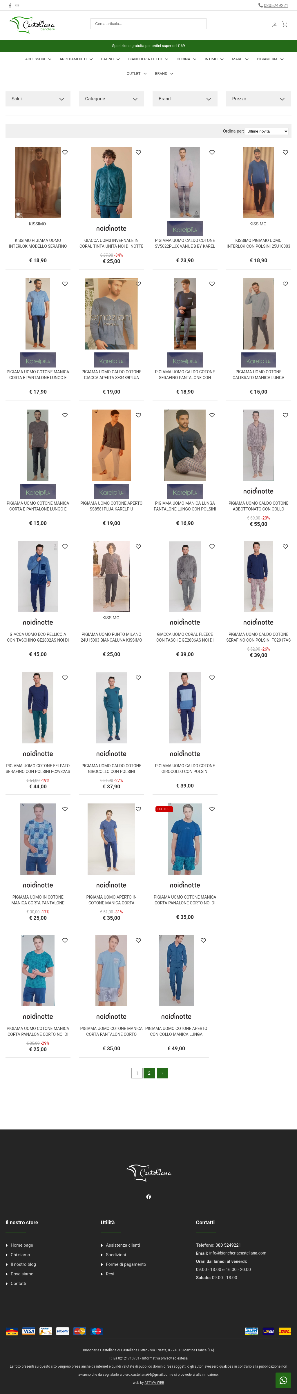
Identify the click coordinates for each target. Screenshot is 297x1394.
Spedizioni (116, 1254)
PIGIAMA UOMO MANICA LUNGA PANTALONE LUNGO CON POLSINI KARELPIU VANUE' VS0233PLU (185, 509)
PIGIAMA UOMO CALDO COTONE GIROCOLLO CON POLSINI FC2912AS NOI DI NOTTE (112, 771)
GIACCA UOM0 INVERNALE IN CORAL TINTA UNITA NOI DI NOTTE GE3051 (111, 246)
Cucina (183, 59)
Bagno (107, 59)
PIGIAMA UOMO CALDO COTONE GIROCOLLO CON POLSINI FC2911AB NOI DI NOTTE (185, 771)
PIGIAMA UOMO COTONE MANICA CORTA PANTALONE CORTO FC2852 (111, 1034)
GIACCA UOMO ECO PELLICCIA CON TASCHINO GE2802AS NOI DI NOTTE (38, 640)
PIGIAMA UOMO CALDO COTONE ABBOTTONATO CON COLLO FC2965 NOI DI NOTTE (259, 509)
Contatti (18, 1283)
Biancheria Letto (145, 59)
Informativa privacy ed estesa (165, 1358)
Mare (237, 59)
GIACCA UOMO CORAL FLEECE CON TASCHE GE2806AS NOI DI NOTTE (185, 640)
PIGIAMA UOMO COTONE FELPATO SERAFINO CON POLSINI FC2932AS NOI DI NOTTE (38, 771)
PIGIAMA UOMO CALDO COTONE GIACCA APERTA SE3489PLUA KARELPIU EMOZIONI (112, 378)
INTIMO (211, 59)
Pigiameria (267, 59)
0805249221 (276, 5)
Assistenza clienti (123, 1245)
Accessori (35, 59)
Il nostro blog (23, 1264)
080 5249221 (228, 1245)
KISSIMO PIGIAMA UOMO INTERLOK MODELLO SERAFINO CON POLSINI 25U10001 (38, 246)
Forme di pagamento (126, 1264)
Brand (161, 73)
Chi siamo (20, 1254)
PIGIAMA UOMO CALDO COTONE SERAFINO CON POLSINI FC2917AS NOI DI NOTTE (258, 640)
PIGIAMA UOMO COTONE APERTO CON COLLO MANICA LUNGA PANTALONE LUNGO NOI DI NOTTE (176, 1034)
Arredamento (73, 59)
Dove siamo (22, 1274)
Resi (110, 1274)
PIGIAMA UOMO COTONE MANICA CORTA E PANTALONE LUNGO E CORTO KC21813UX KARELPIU (38, 378)
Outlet (133, 73)
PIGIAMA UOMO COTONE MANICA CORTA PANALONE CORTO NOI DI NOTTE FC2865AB (185, 903)
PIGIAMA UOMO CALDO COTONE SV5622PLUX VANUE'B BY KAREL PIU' (185, 246)
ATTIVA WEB (154, 1383)
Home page (22, 1245)
